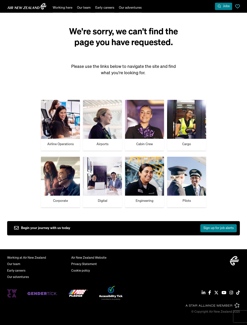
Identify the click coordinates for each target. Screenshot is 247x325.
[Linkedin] (203, 293)
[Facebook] (209, 293)
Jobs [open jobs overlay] (226, 6)
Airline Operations (60, 144)
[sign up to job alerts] (125, 228)
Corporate (60, 201)
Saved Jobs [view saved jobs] (237, 6)
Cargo (186, 144)
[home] (27, 6)
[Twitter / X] (216, 293)
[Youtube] (224, 293)
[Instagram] (231, 293)
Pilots (187, 201)
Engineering (144, 201)
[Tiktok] (238, 293)
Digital (102, 201)
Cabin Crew (144, 144)
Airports (102, 144)
